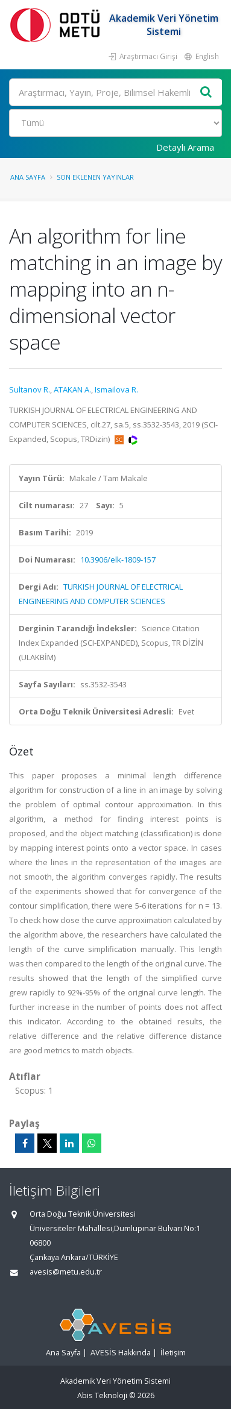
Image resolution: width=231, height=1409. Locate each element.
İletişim (173, 1353)
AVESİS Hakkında (120, 1353)
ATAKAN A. (72, 389)
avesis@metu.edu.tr (66, 1272)
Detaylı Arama (185, 147)
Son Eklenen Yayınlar (95, 176)
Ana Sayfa (27, 176)
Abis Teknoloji (102, 1395)
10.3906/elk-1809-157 (118, 559)
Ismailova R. (116, 389)
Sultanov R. (29, 389)
